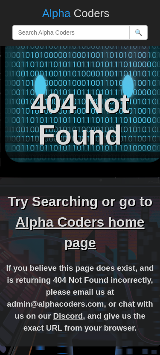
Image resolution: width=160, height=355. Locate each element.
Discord (68, 315)
